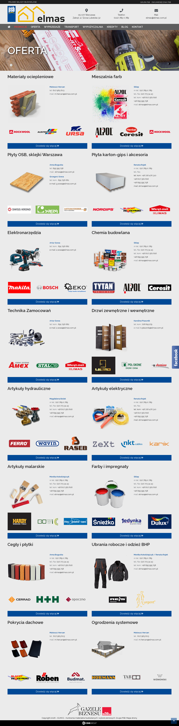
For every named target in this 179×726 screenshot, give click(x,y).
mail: (136, 186)
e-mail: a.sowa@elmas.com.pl (63, 250)
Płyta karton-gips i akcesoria (120, 154)
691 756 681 (63, 180)
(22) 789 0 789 (146, 90)
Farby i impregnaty (110, 466)
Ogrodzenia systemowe (115, 622)
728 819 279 (147, 324)
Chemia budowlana (111, 232)
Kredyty (112, 26)
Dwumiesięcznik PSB (161, 2)
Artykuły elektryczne (112, 388)
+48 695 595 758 (141, 101)
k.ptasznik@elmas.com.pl (151, 328)
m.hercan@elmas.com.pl (65, 94)
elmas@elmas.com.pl (148, 104)
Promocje (20, 26)
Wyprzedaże (52, 26)
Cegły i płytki (20, 544)
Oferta (35, 26)
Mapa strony (131, 718)
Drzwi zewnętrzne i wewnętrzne (123, 310)
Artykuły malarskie (26, 466)
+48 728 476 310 (149, 175)
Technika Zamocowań (29, 310)
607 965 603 (58, 90)
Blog (124, 26)
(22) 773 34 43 (147, 94)
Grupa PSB (145, 2)
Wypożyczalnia (93, 26)
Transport (71, 26)
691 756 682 (63, 246)
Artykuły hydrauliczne (29, 388)
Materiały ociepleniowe (30, 76)
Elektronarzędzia (24, 232)
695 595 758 (58, 168)
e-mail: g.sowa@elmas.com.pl (63, 184)
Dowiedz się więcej (47, 145)
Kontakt (137, 26)
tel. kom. (138, 175)
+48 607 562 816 (149, 97)
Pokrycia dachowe (25, 622)
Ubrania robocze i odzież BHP (121, 544)
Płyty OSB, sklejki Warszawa (35, 154)
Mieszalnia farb (107, 76)
